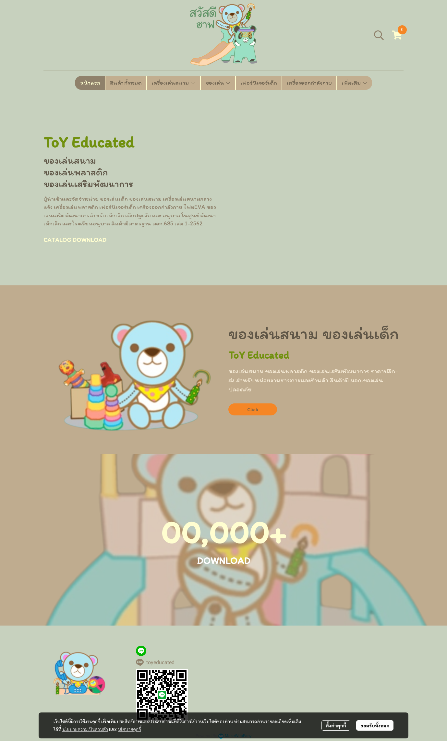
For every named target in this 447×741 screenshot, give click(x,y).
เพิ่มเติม (355, 82)
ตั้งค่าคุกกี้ (336, 725)
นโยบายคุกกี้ (129, 729)
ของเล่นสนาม (69, 160)
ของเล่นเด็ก (360, 333)
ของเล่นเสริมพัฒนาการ (88, 184)
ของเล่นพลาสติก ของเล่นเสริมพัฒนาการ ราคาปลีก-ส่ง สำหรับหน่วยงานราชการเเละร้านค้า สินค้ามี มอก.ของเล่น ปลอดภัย (313, 380)
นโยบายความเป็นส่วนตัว (85, 729)
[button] (379, 35)
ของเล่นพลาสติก (75, 172)
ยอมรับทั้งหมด (374, 725)
